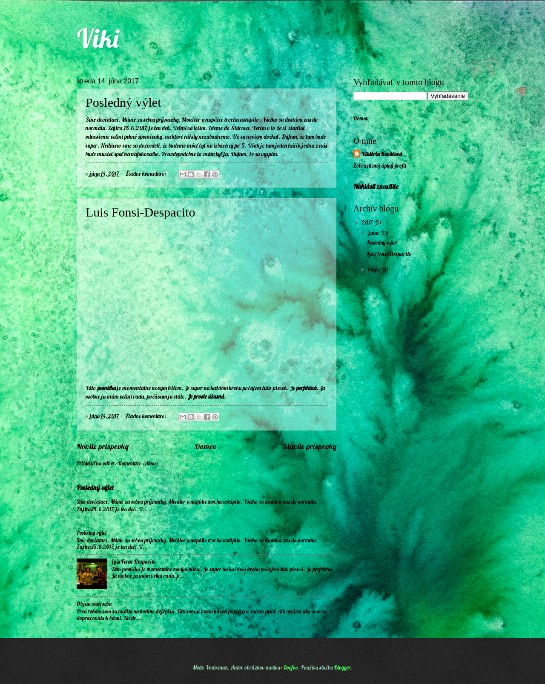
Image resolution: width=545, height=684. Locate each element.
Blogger (342, 667)
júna (374, 232)
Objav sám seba (94, 603)
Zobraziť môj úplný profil (379, 165)
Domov (206, 446)
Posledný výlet (123, 102)
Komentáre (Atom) (138, 463)
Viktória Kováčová (382, 154)
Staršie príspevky (309, 446)
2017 (368, 222)
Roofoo (291, 667)
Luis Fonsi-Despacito (140, 212)
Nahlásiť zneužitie (376, 186)
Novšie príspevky (103, 446)
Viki (98, 38)
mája (374, 269)
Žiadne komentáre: (147, 173)
